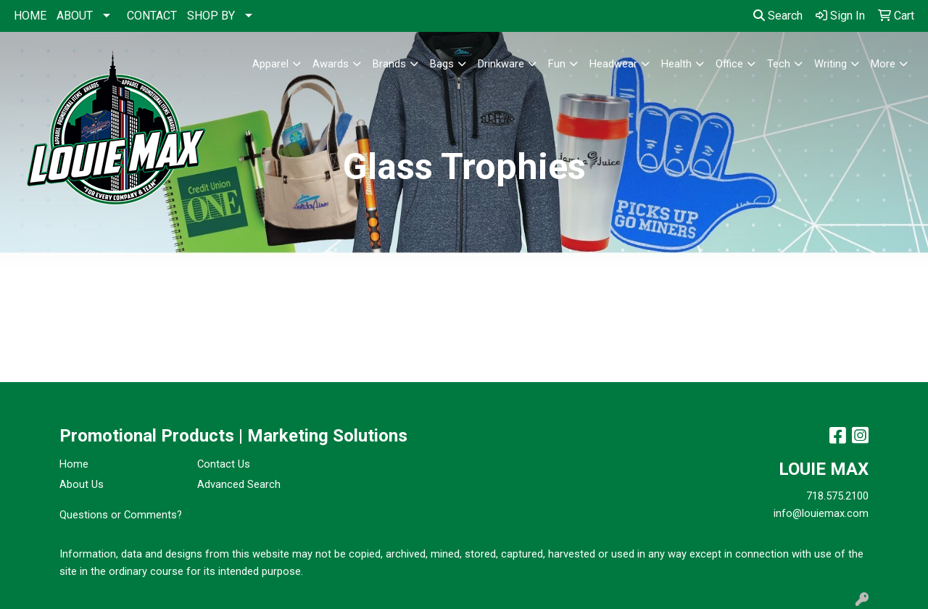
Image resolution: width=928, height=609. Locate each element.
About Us (81, 484)
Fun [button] (557, 63)
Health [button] (676, 63)
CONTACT (152, 15)
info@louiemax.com (821, 513)
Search (778, 15)
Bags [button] (442, 63)
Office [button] (729, 63)
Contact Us (223, 464)
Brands (389, 63)
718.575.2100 (837, 495)
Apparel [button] (270, 63)
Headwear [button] (613, 63)
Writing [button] (830, 63)
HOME (30, 15)
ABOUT (75, 15)
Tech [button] (778, 63)
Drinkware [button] (501, 63)
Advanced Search (239, 484)
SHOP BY (211, 15)
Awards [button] (330, 63)
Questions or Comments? (120, 514)
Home (73, 464)
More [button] (883, 63)
